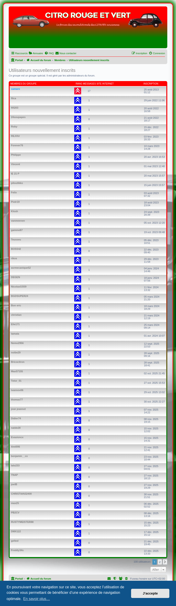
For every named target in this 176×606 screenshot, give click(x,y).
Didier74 (16, 418)
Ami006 (15, 446)
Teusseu (16, 239)
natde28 (16, 427)
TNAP (14, 475)
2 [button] (160, 562)
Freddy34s (17, 550)
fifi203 (14, 107)
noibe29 (16, 352)
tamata (15, 333)
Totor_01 (16, 380)
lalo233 (15, 465)
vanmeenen (18, 220)
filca (13, 98)
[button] (165, 562)
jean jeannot (18, 409)
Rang (79, 83)
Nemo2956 (17, 343)
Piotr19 (15, 201)
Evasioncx (17, 437)
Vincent (15, 164)
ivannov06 (17, 390)
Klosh (14, 211)
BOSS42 (16, 249)
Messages (89, 83)
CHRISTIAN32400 (21, 493)
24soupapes (18, 117)
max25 (15, 503)
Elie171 (15, 324)
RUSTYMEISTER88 (22, 522)
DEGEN (15, 277)
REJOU (15, 136)
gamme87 (17, 230)
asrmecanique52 (21, 267)
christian (16, 314)
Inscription (150, 83)
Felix (14, 192)
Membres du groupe (24, 83)
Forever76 (17, 145)
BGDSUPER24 (19, 296)
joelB (14, 484)
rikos (14, 258)
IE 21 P (15, 173)
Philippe (16, 154)
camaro (15, 88)
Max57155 (17, 371)
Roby (14, 126)
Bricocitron (18, 362)
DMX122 (16, 531)
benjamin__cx (19, 456)
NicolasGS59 (18, 286)
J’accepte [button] (150, 593)
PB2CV (15, 512)
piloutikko (17, 183)
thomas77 (17, 399)
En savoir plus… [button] (36, 599)
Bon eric (16, 305)
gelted (14, 540)
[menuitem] (36, 53)
